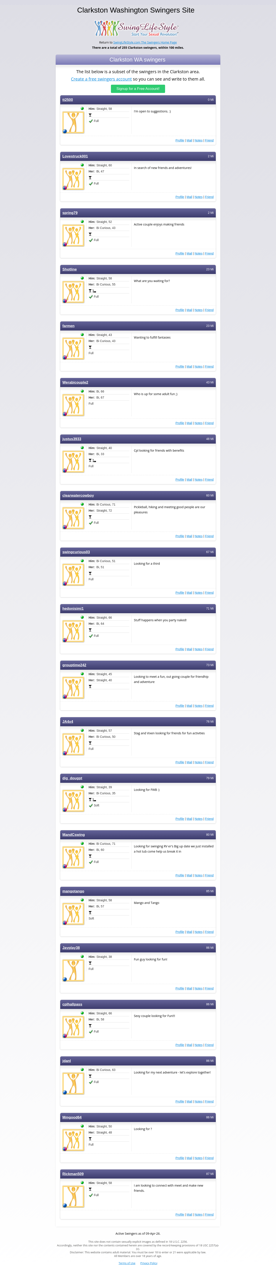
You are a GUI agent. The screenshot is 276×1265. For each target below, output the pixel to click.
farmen (68, 326)
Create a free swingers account (101, 79)
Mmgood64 (72, 1117)
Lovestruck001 (75, 156)
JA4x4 (67, 722)
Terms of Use (127, 1263)
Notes (199, 140)
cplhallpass (72, 1004)
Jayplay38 (71, 948)
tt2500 (67, 100)
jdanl (66, 1061)
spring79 (70, 213)
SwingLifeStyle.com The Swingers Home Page (145, 42)
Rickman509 (73, 1174)
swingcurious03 (76, 552)
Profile (179, 140)
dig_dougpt (72, 778)
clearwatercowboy (78, 495)
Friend (209, 140)
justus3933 (71, 439)
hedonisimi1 (73, 609)
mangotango (73, 891)
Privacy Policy (148, 1263)
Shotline (69, 269)
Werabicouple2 (75, 382)
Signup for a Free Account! (138, 89)
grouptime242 (74, 665)
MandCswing (73, 835)
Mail (189, 140)
